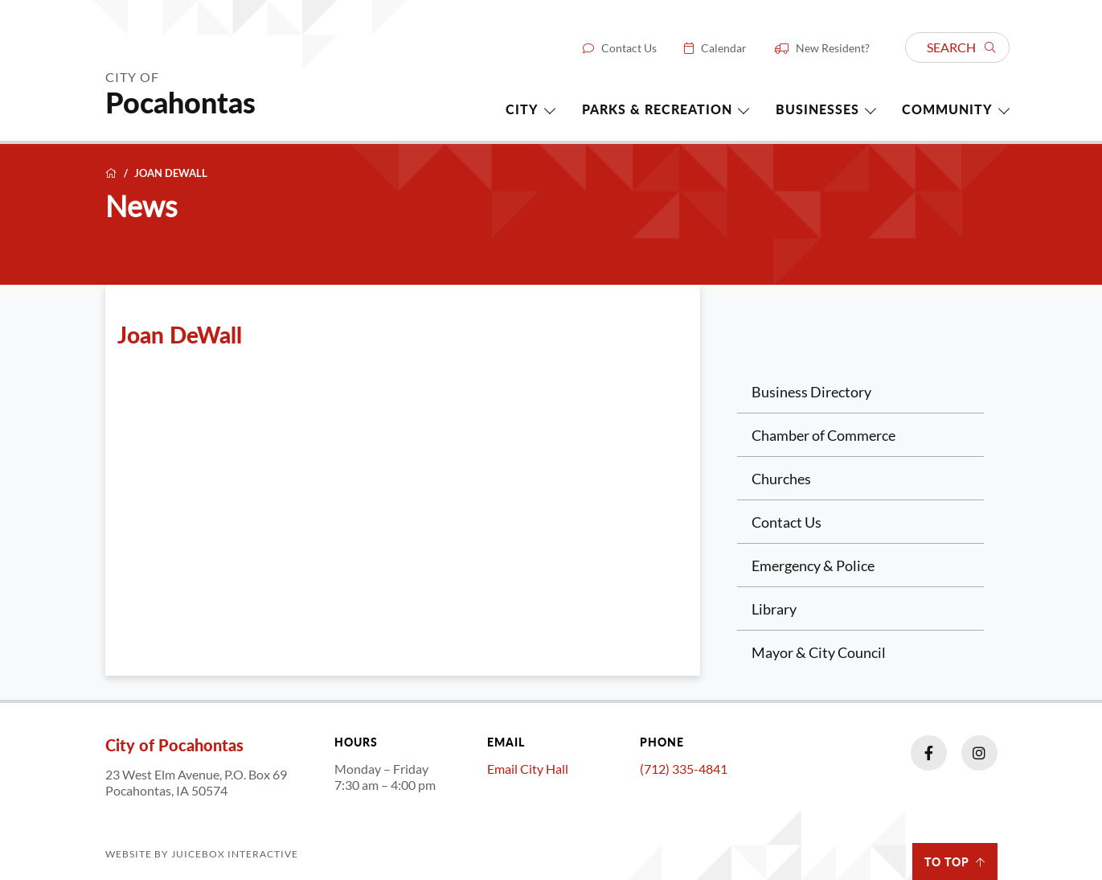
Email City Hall (527, 768)
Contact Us (629, 48)
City (522, 109)
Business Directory (811, 391)
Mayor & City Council (819, 652)
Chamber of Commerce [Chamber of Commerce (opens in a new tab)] (823, 435)
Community (947, 109)
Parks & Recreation (657, 109)
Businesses (817, 109)
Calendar (724, 48)
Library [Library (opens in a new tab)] (774, 609)
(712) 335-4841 (683, 768)
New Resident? (833, 48)
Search (961, 47)
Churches (781, 478)
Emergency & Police (813, 565)
